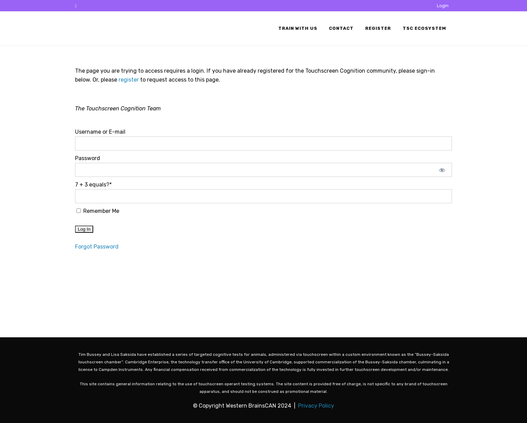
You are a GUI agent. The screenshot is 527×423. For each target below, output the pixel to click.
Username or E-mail (100, 132)
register (129, 79)
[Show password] (442, 170)
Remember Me (97, 211)
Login (443, 5)
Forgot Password (97, 246)
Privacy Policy (316, 405)
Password (87, 158)
